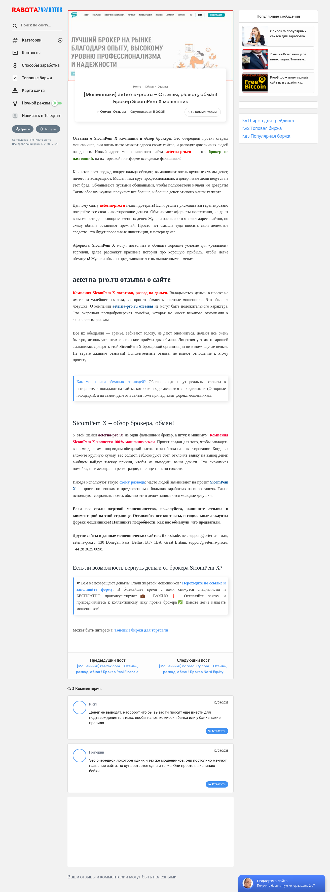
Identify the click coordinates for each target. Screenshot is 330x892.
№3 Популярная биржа (266, 136)
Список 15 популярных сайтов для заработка (288, 33)
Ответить (219, 731)
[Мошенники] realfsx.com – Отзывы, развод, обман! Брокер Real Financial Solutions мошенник (107, 672)
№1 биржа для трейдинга (268, 121)
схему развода (132, 482)
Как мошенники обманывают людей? (111, 382)
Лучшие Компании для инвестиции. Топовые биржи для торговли (288, 57)
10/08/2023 (221, 702)
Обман (105, 111)
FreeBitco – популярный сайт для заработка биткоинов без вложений (290, 80)
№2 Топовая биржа (262, 128)
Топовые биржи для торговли (141, 630)
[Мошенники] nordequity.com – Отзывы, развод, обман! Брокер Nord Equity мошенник (193, 672)
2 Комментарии (205, 112)
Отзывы (119, 111)
